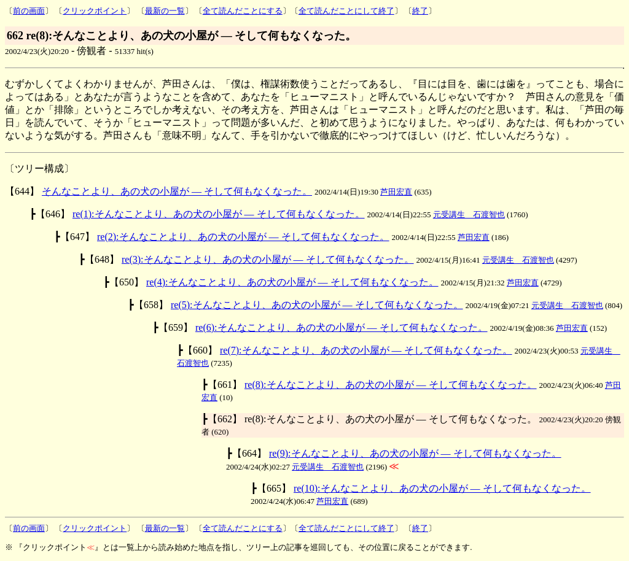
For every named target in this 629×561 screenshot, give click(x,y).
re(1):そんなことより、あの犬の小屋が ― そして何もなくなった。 (218, 214)
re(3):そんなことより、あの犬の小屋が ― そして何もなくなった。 (268, 259)
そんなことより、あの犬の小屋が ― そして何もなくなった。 (177, 191)
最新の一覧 (165, 10)
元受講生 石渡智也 (469, 214)
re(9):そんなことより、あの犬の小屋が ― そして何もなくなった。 (415, 453)
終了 (420, 10)
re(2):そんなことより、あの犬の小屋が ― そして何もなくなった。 (243, 236)
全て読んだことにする (243, 10)
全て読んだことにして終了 (346, 10)
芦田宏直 (396, 191)
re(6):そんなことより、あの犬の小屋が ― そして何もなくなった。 (341, 327)
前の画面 (29, 10)
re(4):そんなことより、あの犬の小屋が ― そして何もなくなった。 (292, 282)
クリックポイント (95, 10)
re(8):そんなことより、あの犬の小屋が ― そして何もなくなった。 (390, 384)
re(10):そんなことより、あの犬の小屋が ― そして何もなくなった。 (442, 488)
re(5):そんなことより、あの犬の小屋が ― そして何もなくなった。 (317, 305)
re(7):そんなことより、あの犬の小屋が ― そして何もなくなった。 (366, 350)
